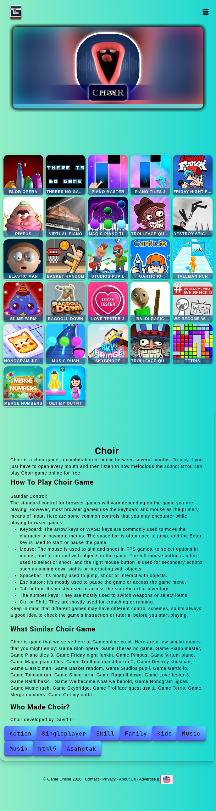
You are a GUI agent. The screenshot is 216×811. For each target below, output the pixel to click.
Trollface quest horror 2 (150, 217)
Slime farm (23, 302)
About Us (127, 779)
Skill (105, 733)
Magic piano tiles (108, 217)
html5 (47, 748)
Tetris (193, 344)
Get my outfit (66, 386)
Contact (92, 779)
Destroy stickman (193, 217)
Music (191, 733)
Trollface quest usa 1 (150, 344)
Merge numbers (23, 386)
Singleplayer (64, 733)
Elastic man (23, 259)
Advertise (147, 779)
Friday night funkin (193, 175)
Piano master (108, 175)
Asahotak (81, 748)
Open (205, 12)
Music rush (66, 344)
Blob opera (23, 175)
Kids (164, 733)
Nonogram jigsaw (23, 344)
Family (136, 733)
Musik (18, 748)
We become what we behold (193, 302)
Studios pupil (108, 259)
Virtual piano (66, 217)
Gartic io (150, 259)
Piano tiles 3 (150, 175)
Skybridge (108, 344)
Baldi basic (150, 302)
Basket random (66, 259)
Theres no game (66, 175)
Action (20, 733)
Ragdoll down (66, 302)
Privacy (109, 779)
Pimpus (23, 217)
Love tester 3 (108, 302)
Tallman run (193, 259)
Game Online (35, 12)
